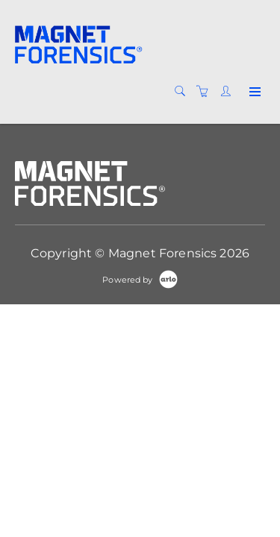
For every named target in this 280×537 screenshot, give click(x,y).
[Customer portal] (229, 91)
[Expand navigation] (253, 92)
